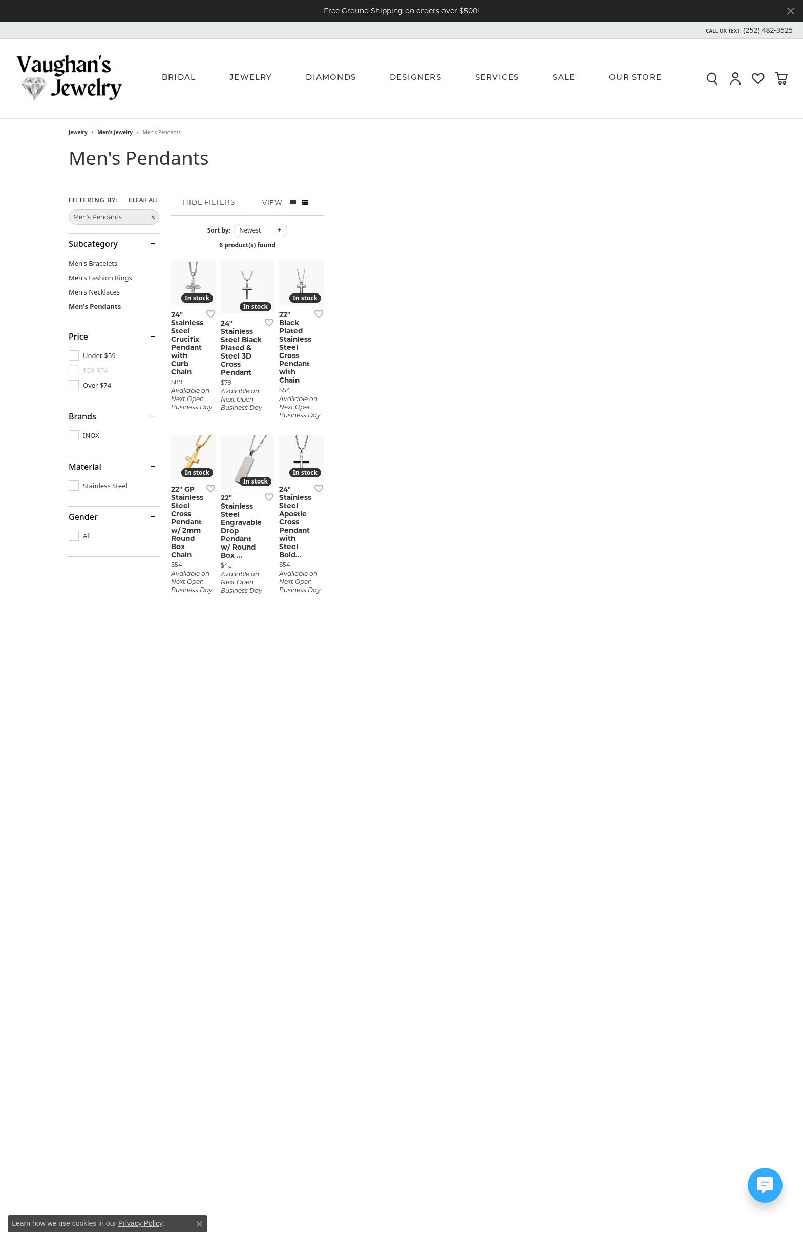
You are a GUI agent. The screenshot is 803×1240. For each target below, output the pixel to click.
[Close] (790, 11)
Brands (82, 416)
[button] (748, 30)
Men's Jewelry (115, 132)
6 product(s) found (453, 245)
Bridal (179, 78)
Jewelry (250, 78)
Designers (415, 78)
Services (497, 78)
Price (78, 336)
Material (85, 467)
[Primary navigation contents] (417, 78)
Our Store (635, 78)
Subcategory (93, 244)
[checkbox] (92, 355)
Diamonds (331, 78)
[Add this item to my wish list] (347, 453)
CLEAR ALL (144, 200)
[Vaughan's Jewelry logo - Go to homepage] (69, 78)
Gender (83, 517)
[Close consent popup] (199, 1224)
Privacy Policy (140, 1223)
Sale (564, 78)
